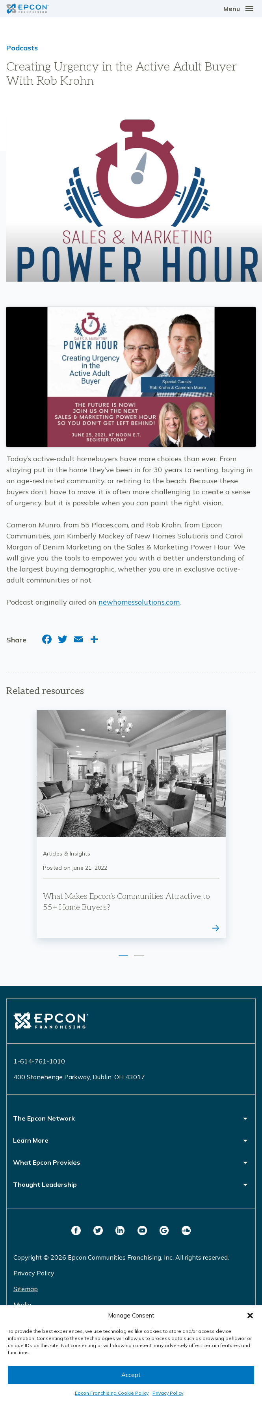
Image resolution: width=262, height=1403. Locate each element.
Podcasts (22, 47)
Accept (131, 1375)
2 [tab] (139, 955)
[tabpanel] (131, 824)
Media (22, 1304)
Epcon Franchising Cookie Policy (112, 1393)
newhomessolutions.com (139, 602)
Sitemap (25, 1289)
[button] (250, 1315)
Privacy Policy (167, 1393)
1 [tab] (123, 955)
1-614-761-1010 (39, 1061)
